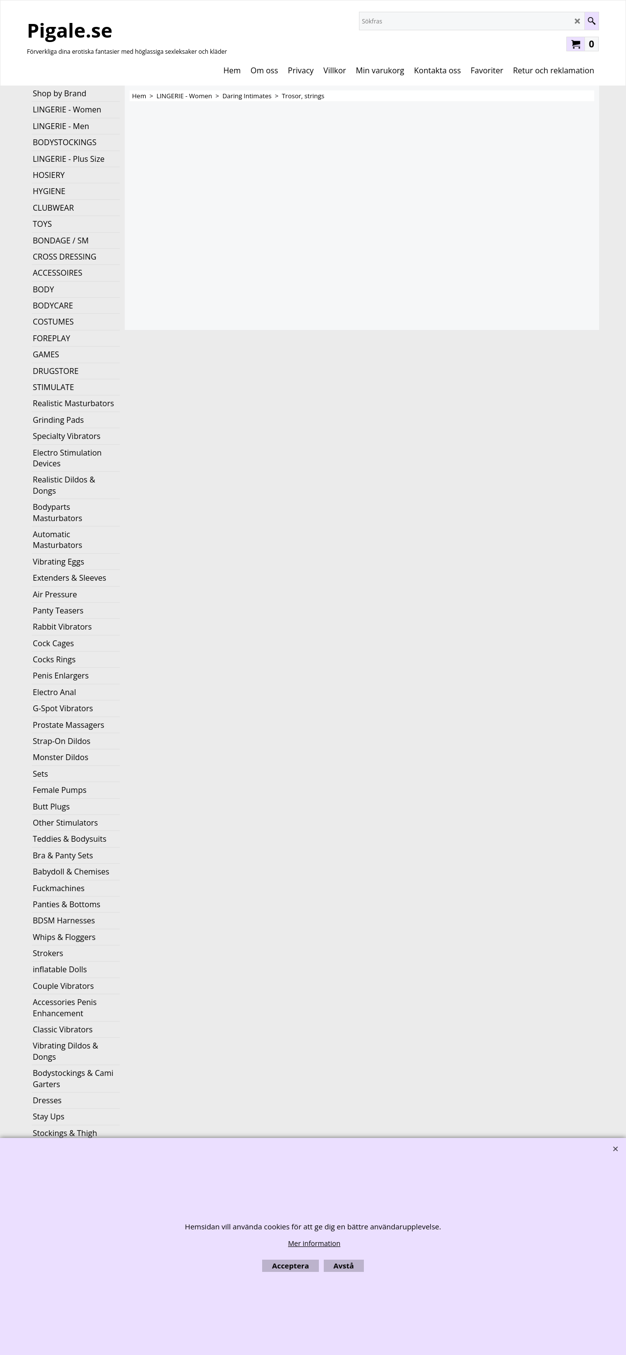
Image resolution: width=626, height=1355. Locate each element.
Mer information (314, 1243)
